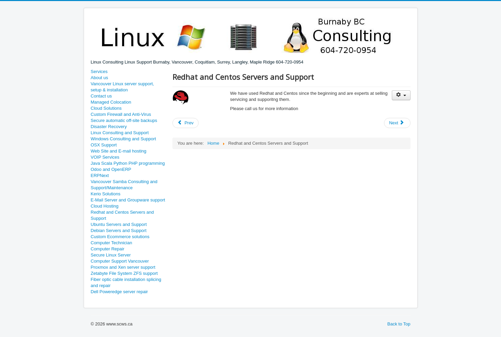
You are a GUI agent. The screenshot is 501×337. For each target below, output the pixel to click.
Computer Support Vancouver (120, 261)
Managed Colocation (111, 102)
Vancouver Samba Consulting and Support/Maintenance (124, 184)
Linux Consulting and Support (120, 132)
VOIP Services (105, 157)
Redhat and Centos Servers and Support (122, 215)
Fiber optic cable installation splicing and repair (126, 282)
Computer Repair (107, 248)
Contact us (101, 96)
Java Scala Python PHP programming (128, 163)
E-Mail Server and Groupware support (128, 199)
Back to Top (399, 323)
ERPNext (100, 175)
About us (99, 77)
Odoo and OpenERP (111, 169)
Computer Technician (111, 242)
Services (99, 71)
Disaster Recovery (109, 126)
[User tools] (401, 95)
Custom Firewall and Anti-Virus (121, 114)
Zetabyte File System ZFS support (124, 273)
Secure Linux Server (111, 255)
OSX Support (104, 144)
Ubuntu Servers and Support (119, 224)
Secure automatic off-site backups (124, 120)
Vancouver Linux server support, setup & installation (122, 86)
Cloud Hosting (105, 206)
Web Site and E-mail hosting (119, 151)
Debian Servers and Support (119, 230)
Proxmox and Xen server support (123, 267)
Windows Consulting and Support (123, 138)
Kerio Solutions (105, 193)
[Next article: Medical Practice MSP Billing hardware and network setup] (397, 123)
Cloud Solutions (106, 108)
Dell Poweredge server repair (119, 291)
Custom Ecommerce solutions (120, 236)
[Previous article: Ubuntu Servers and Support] (185, 123)
